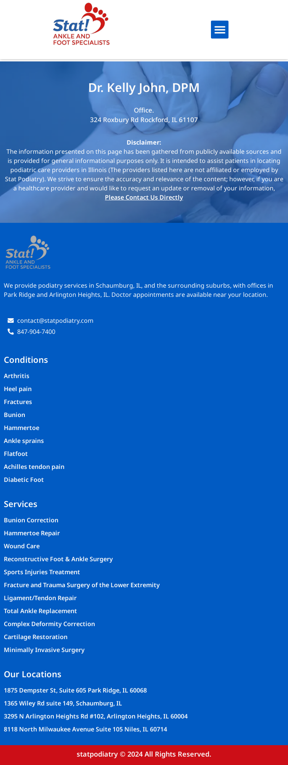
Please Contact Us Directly (144, 197)
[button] (220, 30)
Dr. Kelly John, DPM (144, 87)
